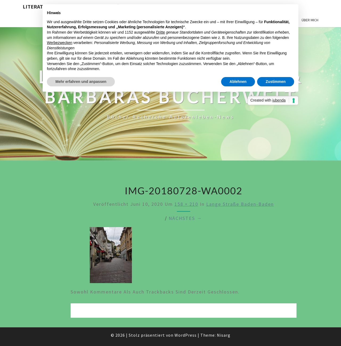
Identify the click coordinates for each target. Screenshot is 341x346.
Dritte (160, 32)
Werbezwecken (59, 43)
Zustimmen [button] (276, 81)
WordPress (185, 335)
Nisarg (223, 335)
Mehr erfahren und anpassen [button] (80, 81)
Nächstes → (185, 218)
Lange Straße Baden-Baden (240, 204)
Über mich (310, 20)
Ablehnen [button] (238, 81)
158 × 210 (186, 204)
